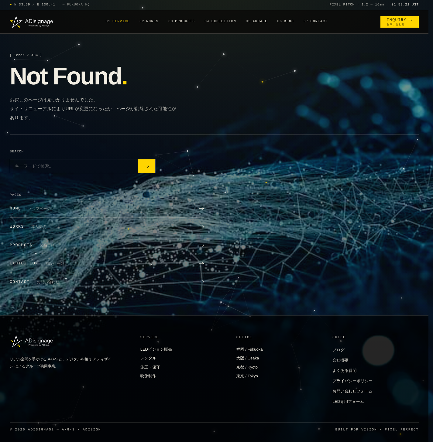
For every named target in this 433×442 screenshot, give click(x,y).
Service (118, 21)
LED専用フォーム (348, 401)
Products (181, 21)
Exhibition (220, 21)
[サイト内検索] (74, 166)
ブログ (338, 350)
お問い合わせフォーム (352, 391)
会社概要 (340, 360)
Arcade (256, 21)
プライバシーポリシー (352, 381)
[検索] (146, 166)
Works (149, 21)
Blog (285, 21)
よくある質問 (344, 370)
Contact (316, 21)
